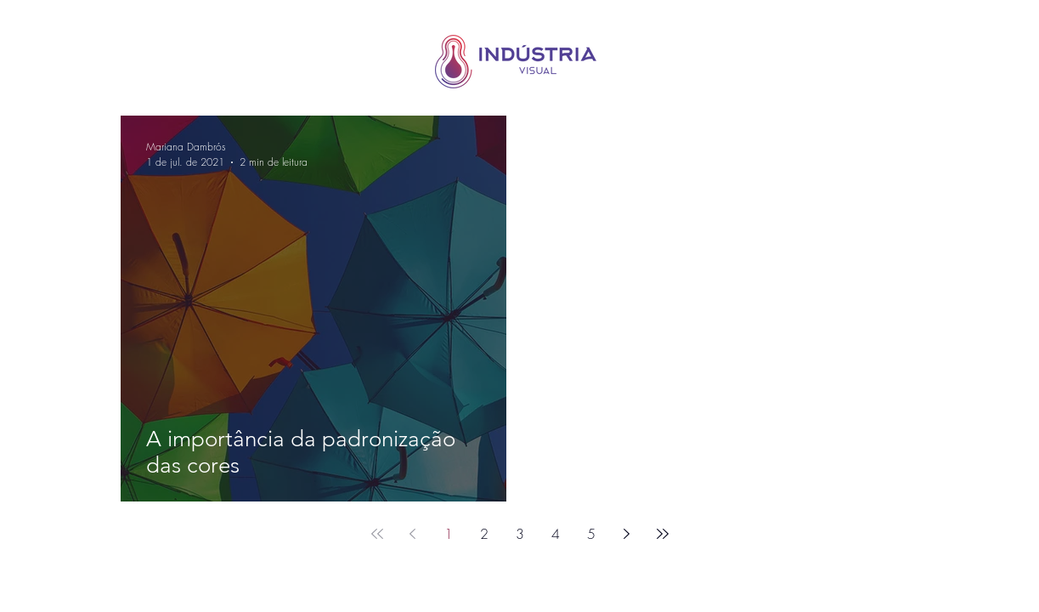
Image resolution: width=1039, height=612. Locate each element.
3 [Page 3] (520, 533)
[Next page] (627, 533)
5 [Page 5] (591, 533)
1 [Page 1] (448, 533)
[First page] (377, 533)
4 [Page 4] (555, 533)
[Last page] (662, 533)
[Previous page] (413, 533)
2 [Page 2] (484, 533)
